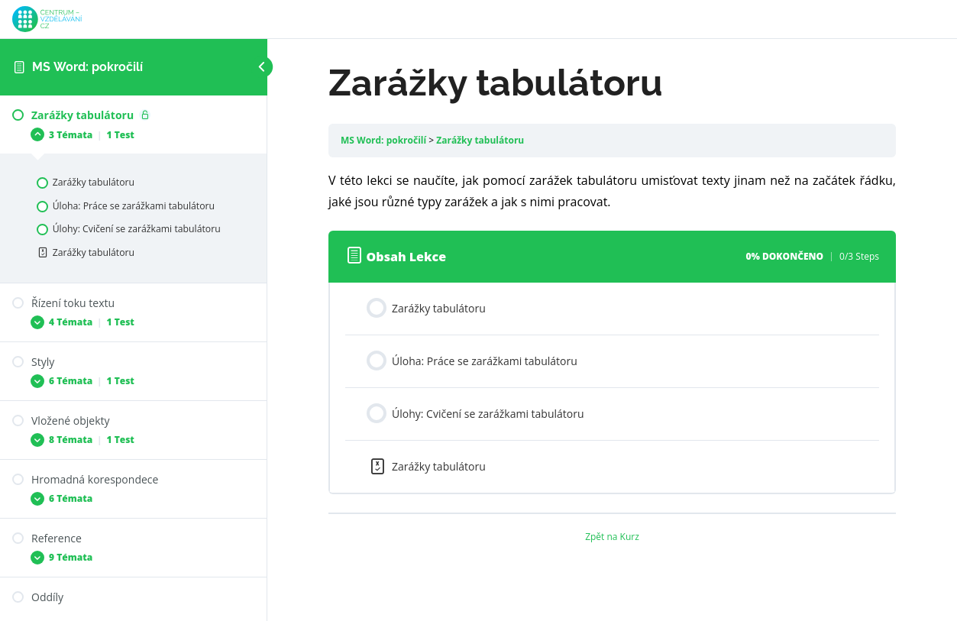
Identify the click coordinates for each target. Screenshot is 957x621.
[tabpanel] (612, 191)
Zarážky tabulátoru (480, 140)
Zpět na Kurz (612, 536)
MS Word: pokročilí (87, 67)
